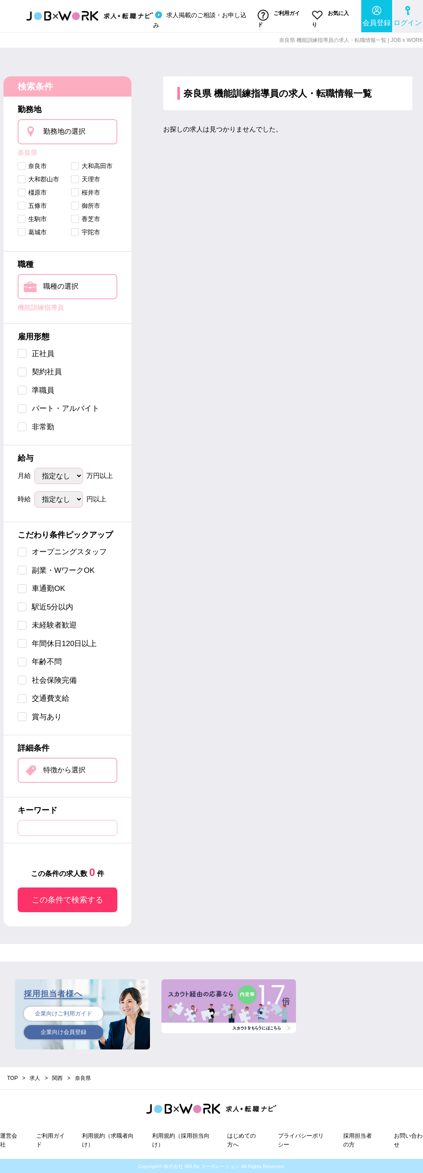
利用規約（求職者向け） (108, 1139)
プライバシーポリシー (301, 1139)
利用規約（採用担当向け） (181, 1139)
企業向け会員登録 (63, 1031)
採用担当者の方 (357, 1139)
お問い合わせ (408, 1139)
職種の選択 (61, 285)
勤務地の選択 (64, 130)
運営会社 (8, 1139)
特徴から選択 (64, 769)
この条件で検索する (67, 899)
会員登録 (377, 15)
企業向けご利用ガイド (63, 1012)
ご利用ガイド (278, 18)
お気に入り (330, 18)
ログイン (407, 15)
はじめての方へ (241, 1139)
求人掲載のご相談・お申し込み (200, 18)
